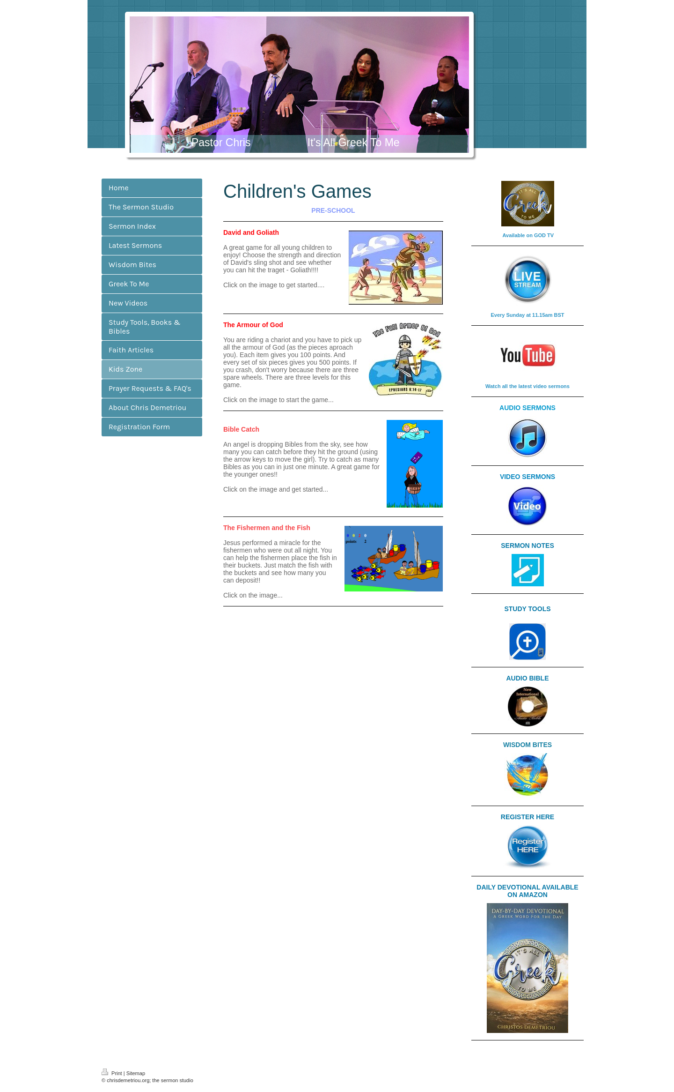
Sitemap (135, 1073)
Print (113, 1073)
